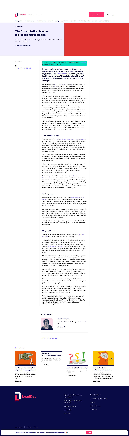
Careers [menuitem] (92, 402)
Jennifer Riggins (45, 365)
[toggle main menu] (113, 14)
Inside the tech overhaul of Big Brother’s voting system (25, 368)
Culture (51, 21)
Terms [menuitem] (35, 427)
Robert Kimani (71, 375)
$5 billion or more (63, 73)
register (83, 62)
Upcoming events (96, 15)
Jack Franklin (97, 381)
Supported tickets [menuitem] (70, 406)
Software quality (29, 21)
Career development (83, 21)
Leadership (65, 21)
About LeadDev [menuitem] (95, 395)
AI (113, 21)
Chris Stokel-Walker (24, 45)
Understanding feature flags (77, 367)
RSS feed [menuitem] (67, 413)
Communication (41, 21)
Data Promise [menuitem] (29, 427)
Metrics (94, 21)
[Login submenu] (108, 15)
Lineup (89, 432)
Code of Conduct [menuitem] (95, 406)
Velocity (73, 21)
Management (18, 21)
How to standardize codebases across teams (102, 368)
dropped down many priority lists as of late (70, 139)
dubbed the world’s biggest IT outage (61, 85)
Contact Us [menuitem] (93, 409)
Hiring (57, 21)
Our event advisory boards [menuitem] (98, 398)
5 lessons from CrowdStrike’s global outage (51, 354)
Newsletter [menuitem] (68, 410)
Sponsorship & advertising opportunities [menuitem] (72, 396)
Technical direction (104, 21)
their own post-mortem (55, 246)
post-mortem (55, 87)
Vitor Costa (18, 381)
